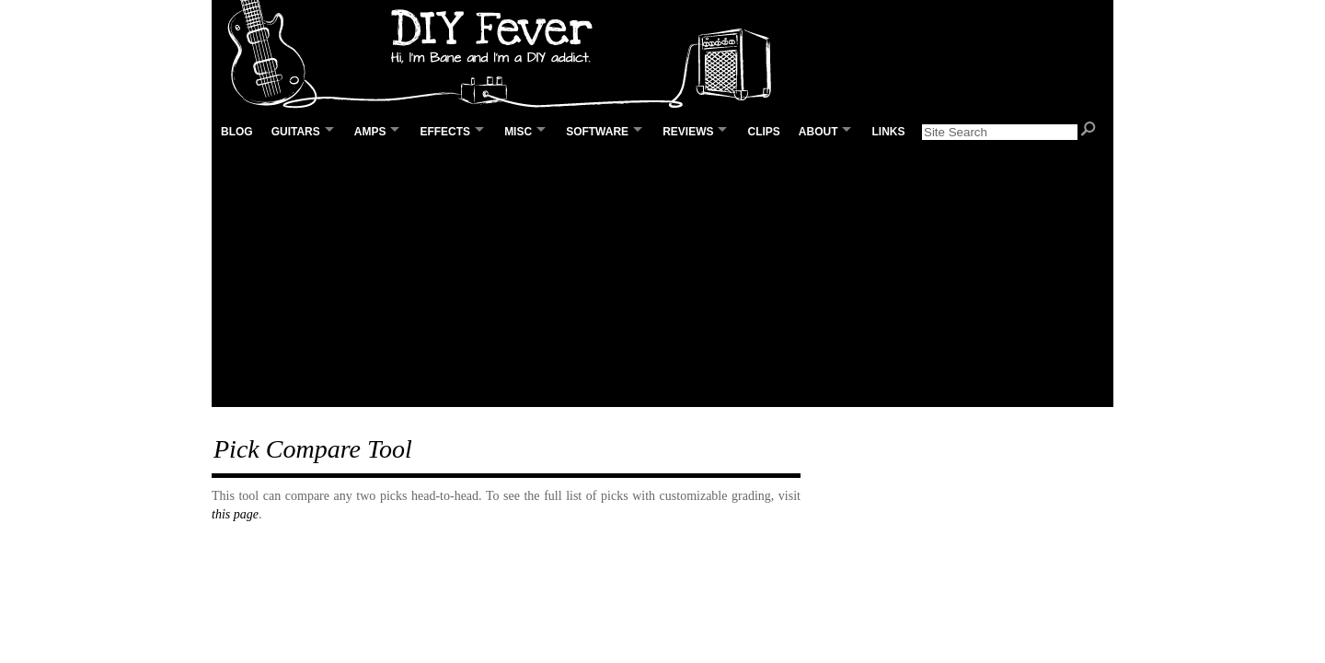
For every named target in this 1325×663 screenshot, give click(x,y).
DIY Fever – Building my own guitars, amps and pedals (506, 55)
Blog (237, 131)
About (818, 131)
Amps (370, 131)
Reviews (687, 131)
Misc (518, 131)
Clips (763, 131)
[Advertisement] (662, 277)
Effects (445, 131)
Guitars (295, 131)
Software (597, 131)
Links (887, 131)
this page (235, 514)
